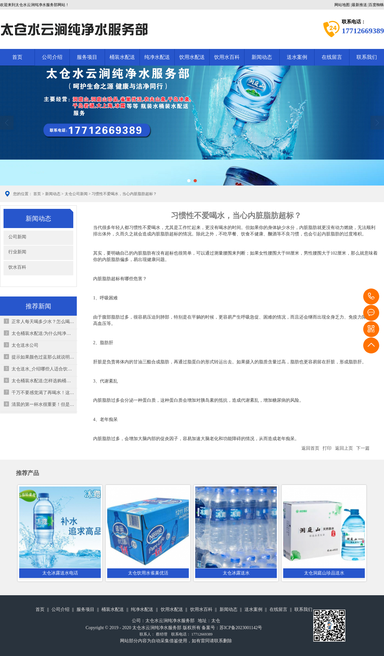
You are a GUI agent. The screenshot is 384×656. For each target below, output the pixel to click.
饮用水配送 (192, 57)
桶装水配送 (122, 57)
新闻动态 (262, 57)
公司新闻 (17, 236)
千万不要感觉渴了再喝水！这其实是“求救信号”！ (43, 392)
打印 (327, 448)
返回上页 (344, 448)
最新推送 (359, 5)
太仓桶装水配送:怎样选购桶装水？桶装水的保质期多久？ (43, 380)
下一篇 (363, 448)
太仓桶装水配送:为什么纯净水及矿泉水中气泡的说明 (43, 333)
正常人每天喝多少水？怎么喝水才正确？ (43, 321)
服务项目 (87, 57)
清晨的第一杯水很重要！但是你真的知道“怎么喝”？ (43, 404)
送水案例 (297, 57)
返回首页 (310, 448)
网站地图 (342, 5)
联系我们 (303, 609)
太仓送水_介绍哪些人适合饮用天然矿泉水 (43, 369)
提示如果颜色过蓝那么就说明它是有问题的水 (43, 357)
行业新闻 (17, 251)
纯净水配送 (157, 57)
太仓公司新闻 (76, 194)
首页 (17, 57)
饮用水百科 (227, 57)
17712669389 (371, 296)
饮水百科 (17, 267)
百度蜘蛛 (376, 5)
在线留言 (332, 57)
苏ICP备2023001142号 (241, 627)
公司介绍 (52, 57)
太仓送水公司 (25, 345)
